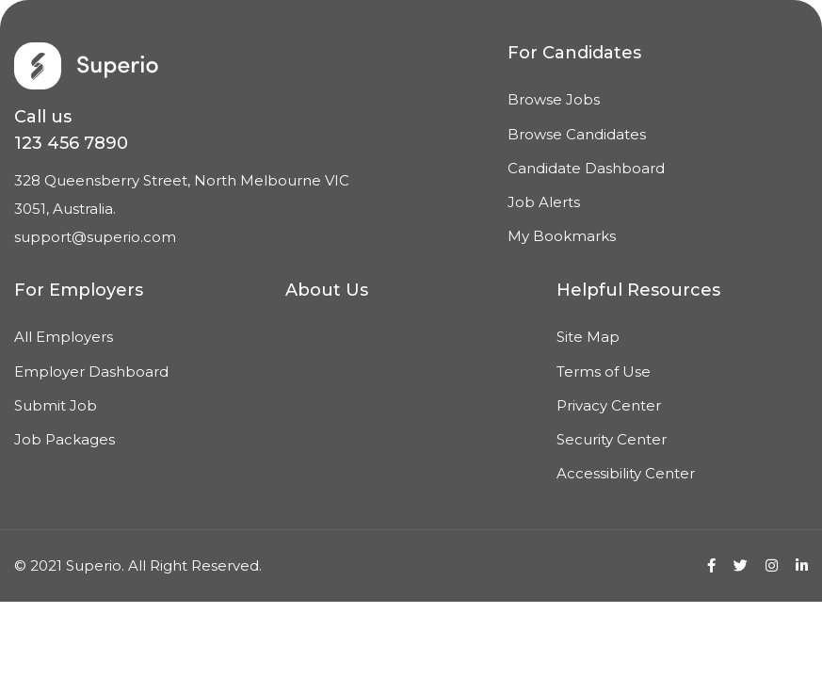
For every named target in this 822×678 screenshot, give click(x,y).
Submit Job (55, 405)
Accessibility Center (625, 473)
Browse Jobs (554, 99)
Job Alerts (544, 202)
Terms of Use (603, 371)
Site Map (588, 337)
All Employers (63, 337)
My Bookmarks (562, 236)
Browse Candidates (577, 134)
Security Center (611, 439)
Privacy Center (608, 405)
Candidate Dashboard (586, 168)
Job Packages (64, 439)
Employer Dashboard (91, 371)
